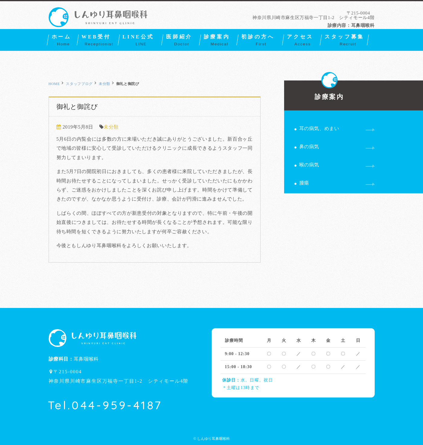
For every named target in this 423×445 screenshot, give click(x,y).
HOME (54, 84)
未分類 (104, 84)
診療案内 (329, 90)
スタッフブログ (79, 84)
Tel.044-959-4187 (105, 405)
